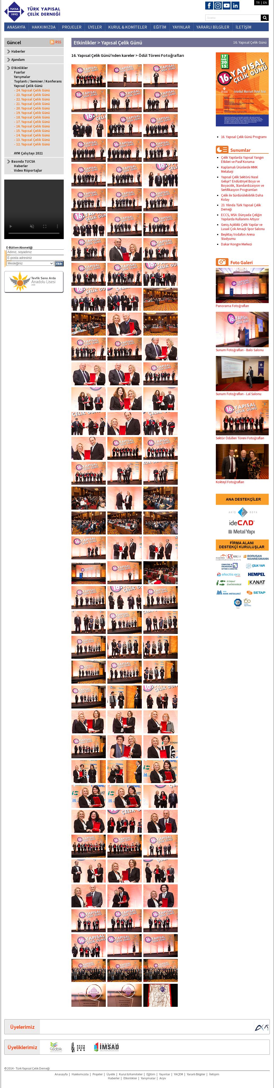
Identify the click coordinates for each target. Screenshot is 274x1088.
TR (257, 2)
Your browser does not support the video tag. (34, 209)
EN (265, 2)
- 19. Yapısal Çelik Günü (32, 113)
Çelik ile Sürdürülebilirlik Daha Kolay (242, 197)
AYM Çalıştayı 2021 (28, 153)
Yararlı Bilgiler (196, 1074)
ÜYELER (95, 27)
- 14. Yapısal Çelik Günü (32, 135)
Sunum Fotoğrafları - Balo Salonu (242, 348)
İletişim (214, 1074)
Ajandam (18, 59)
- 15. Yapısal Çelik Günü (32, 131)
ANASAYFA (16, 27)
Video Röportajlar (28, 170)
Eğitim (151, 1074)
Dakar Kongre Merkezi (236, 244)
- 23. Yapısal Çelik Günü (32, 95)
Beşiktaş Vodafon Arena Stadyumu (238, 236)
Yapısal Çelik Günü (28, 86)
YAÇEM (178, 1074)
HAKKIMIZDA (44, 27)
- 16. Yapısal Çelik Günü (32, 126)
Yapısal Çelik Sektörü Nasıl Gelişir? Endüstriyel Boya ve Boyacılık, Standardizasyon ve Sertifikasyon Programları (242, 183)
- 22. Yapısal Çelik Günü (32, 99)
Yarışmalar (22, 77)
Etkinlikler (130, 1078)
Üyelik (111, 1074)
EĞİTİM (159, 27)
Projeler (98, 1074)
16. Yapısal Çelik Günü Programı (244, 137)
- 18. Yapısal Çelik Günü (32, 117)
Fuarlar (19, 72)
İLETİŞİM (244, 27)
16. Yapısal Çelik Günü (250, 42)
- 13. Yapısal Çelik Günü (32, 140)
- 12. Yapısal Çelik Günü (32, 144)
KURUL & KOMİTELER (127, 27)
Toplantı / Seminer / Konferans (38, 81)
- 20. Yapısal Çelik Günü (32, 108)
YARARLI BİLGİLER (213, 27)
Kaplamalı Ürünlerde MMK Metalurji (239, 169)
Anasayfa (61, 1074)
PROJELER (71, 27)
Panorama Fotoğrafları (242, 304)
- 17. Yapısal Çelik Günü (32, 122)
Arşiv (162, 1078)
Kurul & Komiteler (131, 1074)
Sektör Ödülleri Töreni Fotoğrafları (242, 436)
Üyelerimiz (22, 1026)
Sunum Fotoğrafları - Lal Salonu (242, 392)
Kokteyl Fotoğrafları (242, 480)
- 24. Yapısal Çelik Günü (32, 90)
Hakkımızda (80, 1074)
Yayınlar (164, 1074)
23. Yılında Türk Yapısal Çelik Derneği (241, 207)
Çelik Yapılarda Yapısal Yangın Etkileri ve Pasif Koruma (242, 159)
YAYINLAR (181, 27)
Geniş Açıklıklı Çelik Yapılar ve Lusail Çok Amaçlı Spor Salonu (243, 226)
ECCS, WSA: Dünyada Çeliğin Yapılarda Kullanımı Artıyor (241, 217)
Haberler (18, 51)
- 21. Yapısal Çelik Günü (32, 104)
